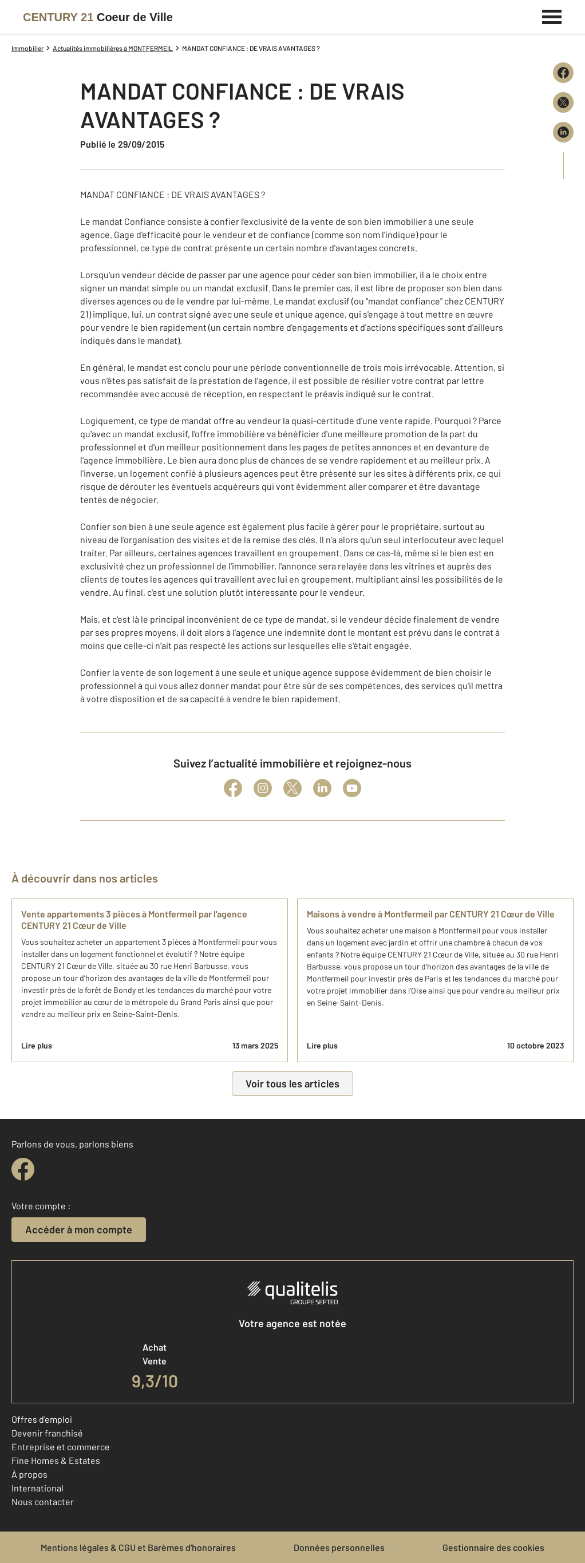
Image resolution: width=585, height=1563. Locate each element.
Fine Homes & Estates (55, 1460)
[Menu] (552, 15)
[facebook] (22, 1169)
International (37, 1487)
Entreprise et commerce (60, 1446)
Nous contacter (42, 1501)
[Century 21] (98, 17)
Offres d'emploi (41, 1419)
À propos (29, 1474)
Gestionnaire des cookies (493, 1547)
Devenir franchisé (47, 1432)
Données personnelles (339, 1547)
